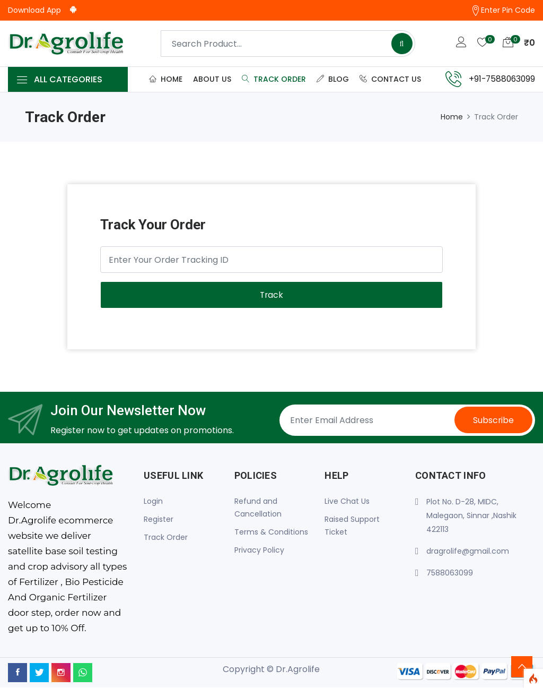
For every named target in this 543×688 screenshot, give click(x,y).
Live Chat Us (347, 501)
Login (153, 501)
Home (165, 79)
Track (271, 295)
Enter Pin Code (502, 10)
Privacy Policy (259, 550)
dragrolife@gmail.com (467, 551)
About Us (212, 79)
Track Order (274, 79)
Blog (333, 79)
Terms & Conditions (271, 532)
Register (158, 519)
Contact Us (390, 79)
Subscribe (492, 421)
